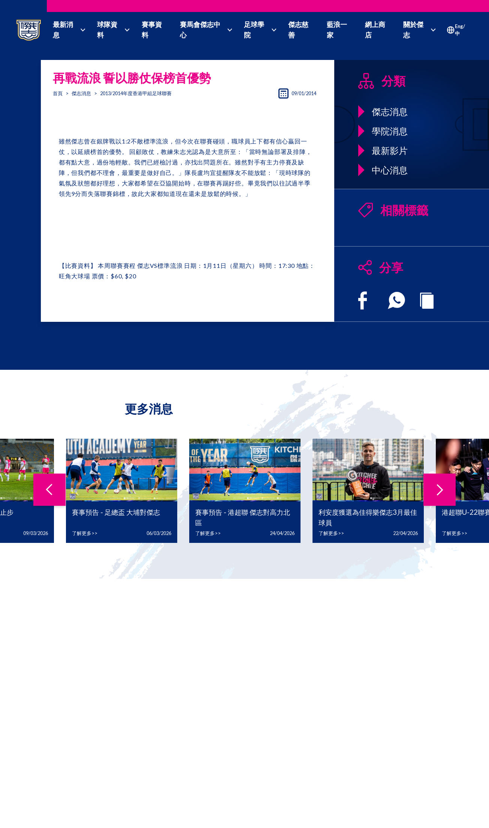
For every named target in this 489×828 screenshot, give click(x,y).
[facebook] (362, 300)
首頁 (58, 93)
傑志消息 (81, 93)
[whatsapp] (396, 300)
